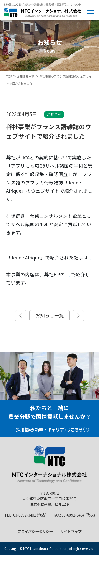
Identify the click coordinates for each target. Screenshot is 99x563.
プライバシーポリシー (35, 539)
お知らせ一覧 (25, 76)
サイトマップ (71, 539)
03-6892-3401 (24, 523)
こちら (14, 266)
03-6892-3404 (73, 523)
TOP (9, 76)
